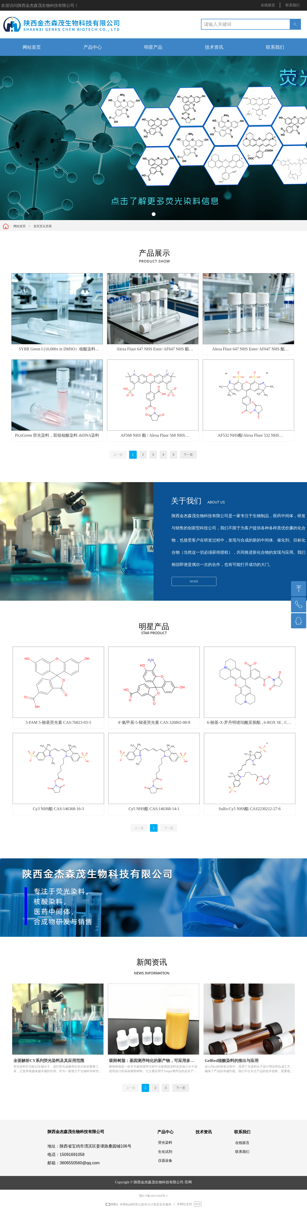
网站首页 (19, 226)
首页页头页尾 (42, 226)
